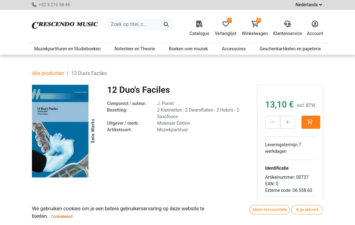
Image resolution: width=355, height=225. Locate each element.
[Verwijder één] (272, 122)
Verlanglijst (225, 28)
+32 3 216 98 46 (54, 4)
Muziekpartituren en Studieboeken (67, 48)
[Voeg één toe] (287, 122)
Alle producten (48, 73)
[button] (310, 122)
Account (315, 28)
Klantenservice (287, 28)
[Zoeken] (166, 24)
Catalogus (199, 28)
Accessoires (234, 48)
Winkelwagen (255, 28)
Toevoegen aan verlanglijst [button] (287, 208)
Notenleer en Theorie (135, 48)
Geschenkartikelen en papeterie (290, 48)
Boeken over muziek (188, 48)
